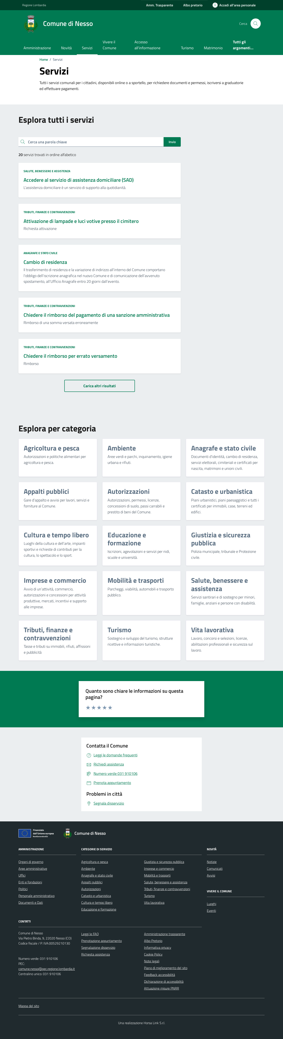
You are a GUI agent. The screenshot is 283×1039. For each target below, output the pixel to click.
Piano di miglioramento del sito (165, 967)
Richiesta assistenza (95, 954)
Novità (66, 48)
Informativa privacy (157, 947)
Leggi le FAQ (90, 933)
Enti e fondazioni (30, 882)
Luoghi (211, 903)
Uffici (21, 875)
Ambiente (88, 868)
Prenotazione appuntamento (101, 940)
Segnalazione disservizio (98, 947)
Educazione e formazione (98, 909)
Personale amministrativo (36, 895)
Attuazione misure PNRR (161, 988)
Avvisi (211, 875)
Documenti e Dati (30, 902)
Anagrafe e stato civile (40, 253)
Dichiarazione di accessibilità (164, 981)
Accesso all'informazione (147, 45)
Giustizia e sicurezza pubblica (164, 861)
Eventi (211, 910)
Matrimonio (213, 48)
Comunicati (215, 868)
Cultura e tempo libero (96, 902)
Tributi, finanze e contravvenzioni (49, 212)
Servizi (87, 48)
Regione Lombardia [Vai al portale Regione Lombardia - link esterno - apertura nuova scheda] (34, 5)
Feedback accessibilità (159, 974)
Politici (23, 888)
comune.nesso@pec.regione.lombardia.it (46, 968)
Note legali (151, 961)
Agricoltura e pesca (94, 861)
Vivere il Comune (109, 45)
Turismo (187, 48)
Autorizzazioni (91, 888)
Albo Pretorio (153, 940)
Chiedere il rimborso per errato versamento (70, 356)
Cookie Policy (153, 954)
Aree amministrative (32, 868)
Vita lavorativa (154, 902)
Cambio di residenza (45, 262)
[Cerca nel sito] (256, 23)
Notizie (212, 861)
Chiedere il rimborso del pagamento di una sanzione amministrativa (97, 315)
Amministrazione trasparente (164, 933)
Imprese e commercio (159, 868)
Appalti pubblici (91, 882)
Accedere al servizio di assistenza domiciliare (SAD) (79, 180)
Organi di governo (30, 861)
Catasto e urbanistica (96, 895)
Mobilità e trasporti (157, 875)
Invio (172, 141)
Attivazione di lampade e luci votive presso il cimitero (81, 221)
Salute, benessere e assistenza (47, 171)
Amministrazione (37, 48)
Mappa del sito (28, 1005)
